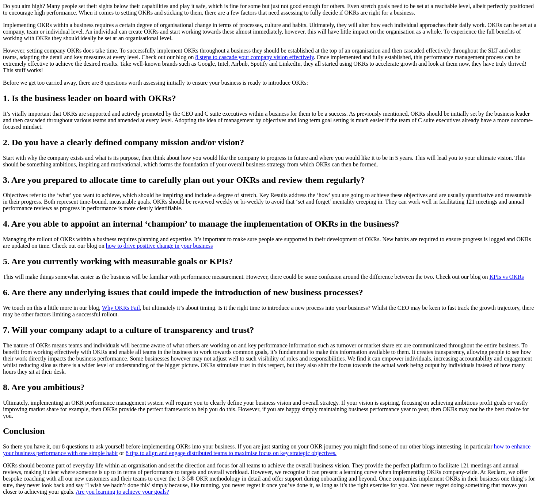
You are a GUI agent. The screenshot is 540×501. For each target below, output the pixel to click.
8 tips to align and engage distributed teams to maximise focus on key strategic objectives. (231, 453)
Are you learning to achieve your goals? (122, 492)
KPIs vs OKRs (507, 277)
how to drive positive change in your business (159, 246)
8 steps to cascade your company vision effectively (254, 57)
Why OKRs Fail (121, 308)
